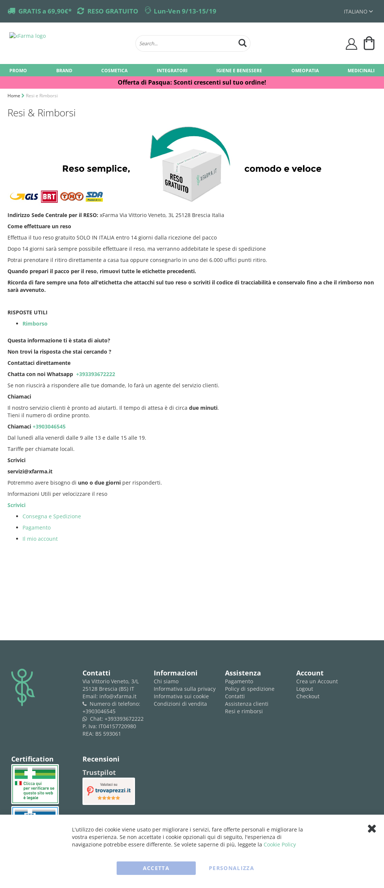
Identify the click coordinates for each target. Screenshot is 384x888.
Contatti (235, 696)
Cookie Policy (280, 844)
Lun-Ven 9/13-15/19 (185, 11)
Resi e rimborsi (244, 711)
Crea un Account (317, 681)
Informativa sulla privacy (185, 688)
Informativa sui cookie (181, 696)
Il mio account (40, 538)
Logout (304, 688)
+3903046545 (50, 426)
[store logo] (68, 43)
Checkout (308, 696)
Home (14, 95)
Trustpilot (99, 772)
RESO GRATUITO (112, 11)
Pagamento (36, 527)
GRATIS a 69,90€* (45, 11)
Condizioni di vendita (180, 703)
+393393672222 (95, 374)
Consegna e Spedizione (51, 516)
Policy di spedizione (249, 688)
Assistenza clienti (246, 703)
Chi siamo (166, 681)
